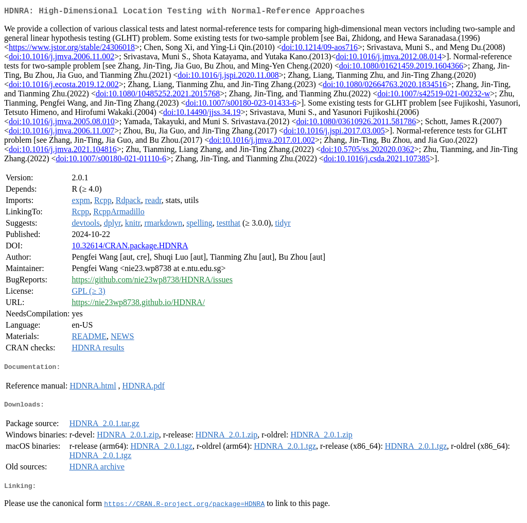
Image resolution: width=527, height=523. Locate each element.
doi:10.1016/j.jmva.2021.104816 (63, 151)
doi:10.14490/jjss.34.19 (202, 114)
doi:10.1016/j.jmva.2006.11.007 (61, 132)
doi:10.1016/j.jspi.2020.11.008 (228, 77)
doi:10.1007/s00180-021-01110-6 (111, 160)
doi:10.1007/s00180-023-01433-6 (240, 104)
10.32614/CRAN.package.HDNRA (130, 247)
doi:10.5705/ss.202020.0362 (367, 151)
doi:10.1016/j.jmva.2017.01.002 (262, 142)
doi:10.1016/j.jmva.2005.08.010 (62, 123)
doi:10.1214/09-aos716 (320, 49)
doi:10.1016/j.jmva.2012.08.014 (389, 58)
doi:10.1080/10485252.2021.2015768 (158, 95)
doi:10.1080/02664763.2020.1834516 (385, 86)
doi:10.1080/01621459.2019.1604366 (401, 67)
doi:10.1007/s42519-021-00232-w (433, 95)
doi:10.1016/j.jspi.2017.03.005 (334, 132)
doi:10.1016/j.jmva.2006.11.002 (61, 58)
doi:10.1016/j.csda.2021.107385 (377, 160)
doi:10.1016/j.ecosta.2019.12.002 (64, 86)
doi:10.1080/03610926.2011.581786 (356, 123)
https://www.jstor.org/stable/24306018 (72, 49)
